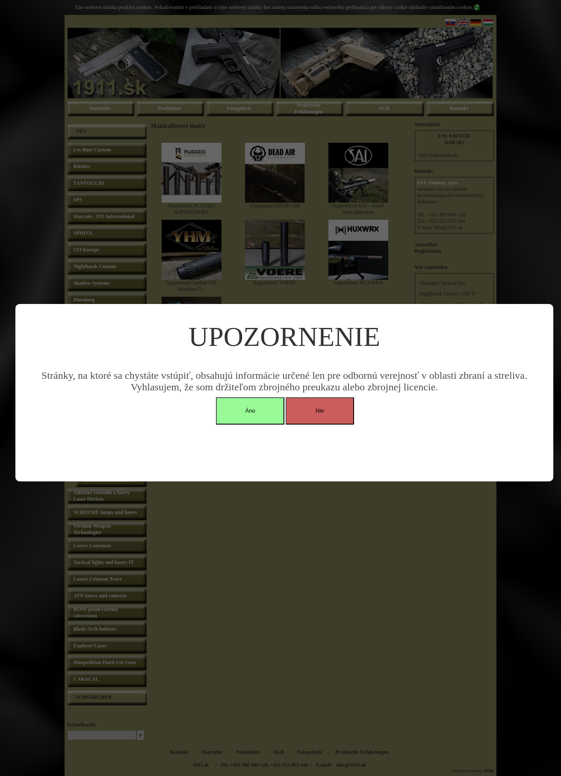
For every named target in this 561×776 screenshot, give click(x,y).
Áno (250, 410)
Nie (320, 410)
